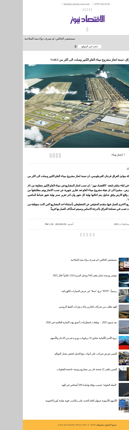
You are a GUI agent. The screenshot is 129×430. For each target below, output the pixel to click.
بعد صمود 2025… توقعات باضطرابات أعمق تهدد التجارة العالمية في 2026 (58, 322)
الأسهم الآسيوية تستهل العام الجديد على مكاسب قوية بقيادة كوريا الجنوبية (58, 400)
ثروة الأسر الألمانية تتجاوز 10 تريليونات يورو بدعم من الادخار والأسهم (61, 338)
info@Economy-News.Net (54, 4)
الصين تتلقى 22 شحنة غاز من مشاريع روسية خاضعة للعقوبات (64, 369)
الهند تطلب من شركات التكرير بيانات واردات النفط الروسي (65, 306)
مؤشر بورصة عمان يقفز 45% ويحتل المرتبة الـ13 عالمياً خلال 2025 (62, 275)
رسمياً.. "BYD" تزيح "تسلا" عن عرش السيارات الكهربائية (66, 291)
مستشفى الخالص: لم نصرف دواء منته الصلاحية (26, 38)
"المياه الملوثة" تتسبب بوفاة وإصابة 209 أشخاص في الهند (66, 385)
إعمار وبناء (94, 154)
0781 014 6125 (79, 4)
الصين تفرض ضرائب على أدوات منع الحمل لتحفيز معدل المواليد (62, 353)
